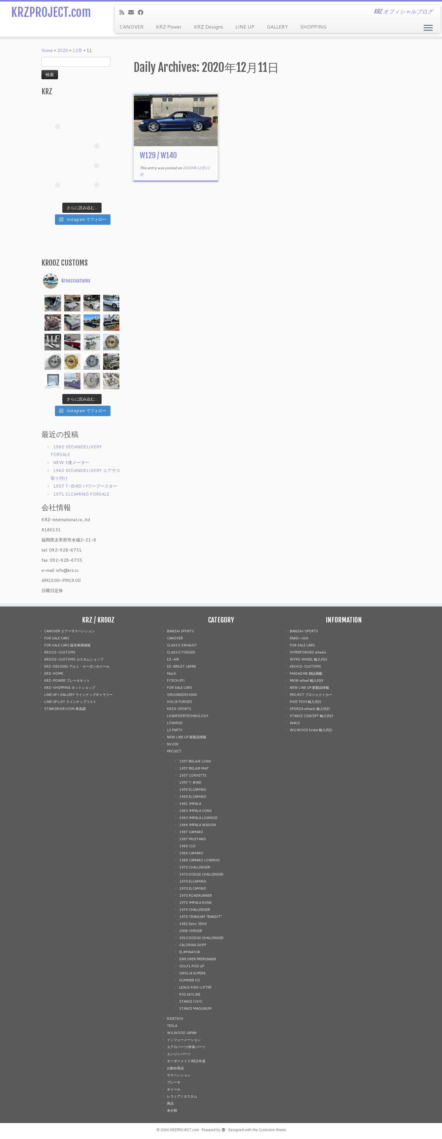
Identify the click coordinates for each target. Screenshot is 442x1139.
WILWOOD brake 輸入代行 (311, 729)
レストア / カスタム (182, 1096)
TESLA (172, 1025)
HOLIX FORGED (179, 701)
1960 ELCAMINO (192, 796)
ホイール (173, 1089)
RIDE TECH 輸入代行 (305, 701)
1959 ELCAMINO (192, 789)
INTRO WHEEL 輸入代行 (309, 659)
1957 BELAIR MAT (194, 768)
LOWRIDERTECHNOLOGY (187, 715)
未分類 (172, 1110)
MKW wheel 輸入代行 (307, 680)
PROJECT (174, 751)
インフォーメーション (184, 1039)
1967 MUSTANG (192, 839)
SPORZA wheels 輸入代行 (310, 708)
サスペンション (179, 1075)
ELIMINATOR (189, 952)
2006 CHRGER (190, 930)
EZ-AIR (173, 659)
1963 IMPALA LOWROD (198, 817)
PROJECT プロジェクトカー (311, 694)
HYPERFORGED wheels (308, 652)
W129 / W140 (158, 155)
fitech (171, 673)
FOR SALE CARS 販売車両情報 (67, 645)
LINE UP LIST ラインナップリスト (70, 701)
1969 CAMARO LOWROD (199, 860)
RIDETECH (175, 1018)
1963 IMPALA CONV (195, 810)
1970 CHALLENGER (194, 867)
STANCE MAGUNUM (195, 1008)
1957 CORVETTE (192, 775)
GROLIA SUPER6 (192, 973)
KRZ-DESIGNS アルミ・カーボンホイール (77, 666)
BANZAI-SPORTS (304, 631)
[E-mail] (133, 12)
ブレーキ (173, 1082)
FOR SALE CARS (56, 638)
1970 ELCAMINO (192, 881)
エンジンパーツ (179, 1053)
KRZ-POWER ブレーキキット (67, 680)
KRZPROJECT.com (51, 12)
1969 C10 (187, 846)
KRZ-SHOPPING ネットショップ (69, 687)
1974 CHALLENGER (194, 909)
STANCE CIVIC (190, 1001)
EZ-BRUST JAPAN (181, 666)
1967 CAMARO (191, 831)
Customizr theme (272, 1129)
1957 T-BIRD (190, 782)
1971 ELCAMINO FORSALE (81, 494)
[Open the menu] (428, 28)
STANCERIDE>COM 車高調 (65, 708)
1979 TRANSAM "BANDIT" (200, 916)
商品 (170, 1103)
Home (47, 50)
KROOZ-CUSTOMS (60, 652)
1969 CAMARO (191, 853)
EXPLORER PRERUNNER (197, 959)
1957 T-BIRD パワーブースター (85, 486)
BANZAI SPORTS (180, 631)
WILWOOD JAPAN (181, 1032)
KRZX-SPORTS (179, 708)
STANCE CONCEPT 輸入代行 (311, 715)
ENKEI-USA (299, 638)
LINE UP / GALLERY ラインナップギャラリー (78, 694)
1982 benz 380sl (193, 923)
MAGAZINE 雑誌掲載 (306, 673)
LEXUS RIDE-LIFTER (195, 987)
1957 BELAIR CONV (195, 761)
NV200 (172, 744)
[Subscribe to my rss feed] (123, 12)
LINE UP (244, 26)
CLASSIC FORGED (181, 652)
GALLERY (277, 26)
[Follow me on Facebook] (142, 12)
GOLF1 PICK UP (191, 966)
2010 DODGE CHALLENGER (201, 937)
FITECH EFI (175, 680)
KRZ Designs (208, 26)
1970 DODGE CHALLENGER (201, 874)
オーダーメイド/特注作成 (186, 1061)
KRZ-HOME (53, 673)
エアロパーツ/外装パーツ (186, 1046)
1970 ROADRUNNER (195, 895)
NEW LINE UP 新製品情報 (186, 737)
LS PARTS (174, 729)
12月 (77, 50)
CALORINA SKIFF (192, 944)
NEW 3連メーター (71, 462)
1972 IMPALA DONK (195, 902)
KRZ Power (169, 26)
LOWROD (175, 722)
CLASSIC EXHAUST (182, 645)
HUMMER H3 (189, 980)
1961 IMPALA (190, 803)
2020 (62, 50)
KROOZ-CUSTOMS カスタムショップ (73, 659)
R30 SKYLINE (189, 994)
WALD (295, 722)
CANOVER (131, 26)
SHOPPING (313, 26)
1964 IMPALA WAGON (197, 824)
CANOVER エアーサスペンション (69, 631)
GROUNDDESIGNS (182, 694)
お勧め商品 (175, 1068)
